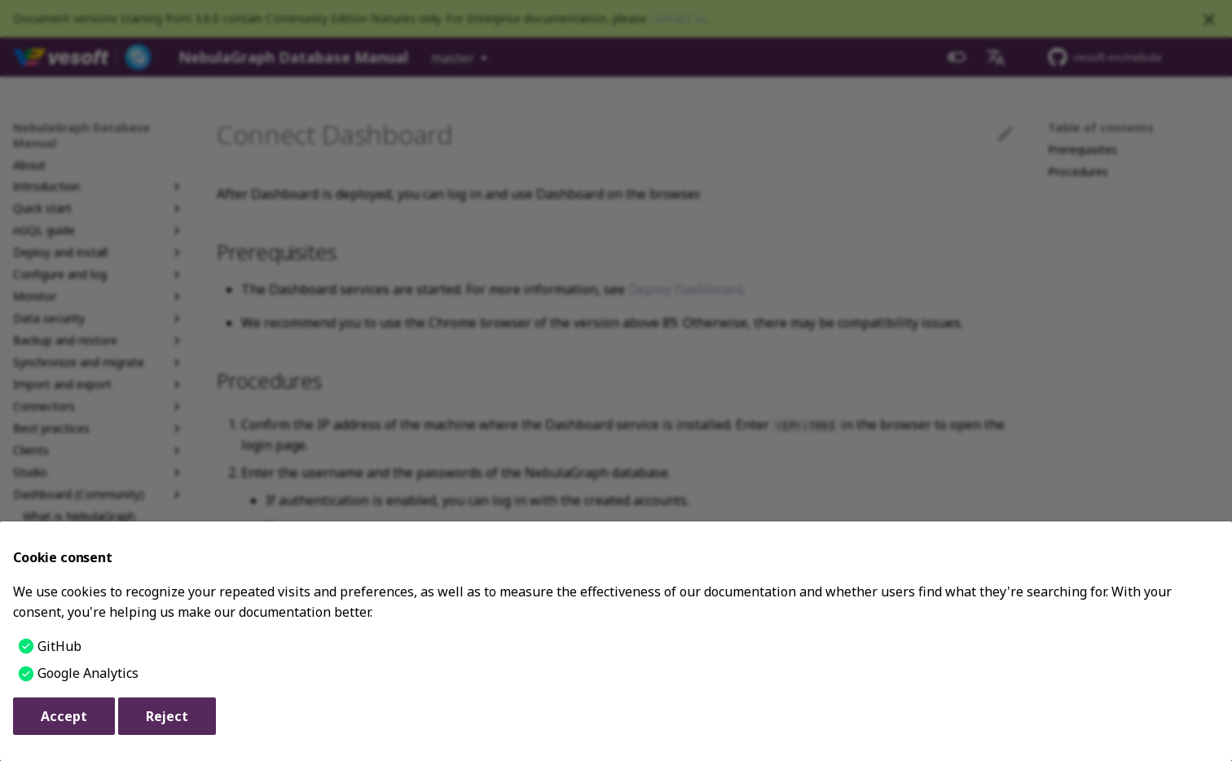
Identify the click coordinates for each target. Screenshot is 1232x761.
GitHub (59, 646)
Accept (64, 716)
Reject (167, 716)
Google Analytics (88, 673)
